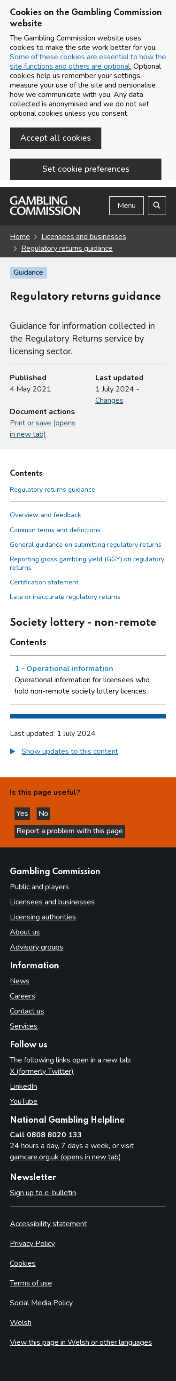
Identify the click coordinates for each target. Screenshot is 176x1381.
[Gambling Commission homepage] (45, 213)
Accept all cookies (55, 138)
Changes (109, 400)
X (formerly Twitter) (42, 1071)
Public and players (39, 887)
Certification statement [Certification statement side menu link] (44, 582)
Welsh (20, 1322)
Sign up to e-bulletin (43, 1193)
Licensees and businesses (83, 236)
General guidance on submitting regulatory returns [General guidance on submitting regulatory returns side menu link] (85, 544)
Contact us (27, 1011)
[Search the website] (157, 205)
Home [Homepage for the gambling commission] (20, 236)
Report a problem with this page (69, 831)
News (20, 981)
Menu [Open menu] (126, 205)
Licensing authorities (43, 917)
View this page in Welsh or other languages (81, 1342)
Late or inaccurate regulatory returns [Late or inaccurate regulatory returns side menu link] (65, 596)
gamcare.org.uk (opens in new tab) (65, 1157)
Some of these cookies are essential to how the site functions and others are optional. (88, 62)
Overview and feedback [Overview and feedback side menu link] (45, 515)
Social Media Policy (41, 1303)
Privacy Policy (32, 1243)
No (44, 813)
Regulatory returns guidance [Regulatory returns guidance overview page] (67, 248)
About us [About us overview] (25, 932)
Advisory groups (36, 947)
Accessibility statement (48, 1224)
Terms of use (31, 1283)
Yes (23, 813)
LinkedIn (23, 1086)
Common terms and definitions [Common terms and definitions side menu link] (55, 530)
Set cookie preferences (86, 169)
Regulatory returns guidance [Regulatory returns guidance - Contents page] (52, 489)
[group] (88, 752)
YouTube (24, 1101)
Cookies (23, 1263)
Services (24, 1026)
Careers (22, 996)
